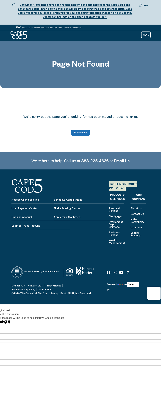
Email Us (122, 161)
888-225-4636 (95, 161)
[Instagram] (115, 273)
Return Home (81, 132)
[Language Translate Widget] (133, 284)
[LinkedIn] (127, 273)
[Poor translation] (7, 322)
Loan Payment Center (24, 208)
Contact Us (137, 214)
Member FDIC (18, 285)
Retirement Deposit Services (116, 225)
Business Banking (114, 234)
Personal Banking (114, 209)
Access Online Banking (25, 199)
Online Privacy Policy (23, 289)
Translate (123, 285)
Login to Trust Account (25, 225)
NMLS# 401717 (36, 285)
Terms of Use (44, 289)
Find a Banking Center (67, 208)
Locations (136, 227)
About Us (136, 208)
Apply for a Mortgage (67, 217)
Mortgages (116, 216)
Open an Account (21, 217)
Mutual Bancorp (135, 234)
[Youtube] (121, 273)
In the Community (137, 220)
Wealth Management (117, 242)
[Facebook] (109, 273)
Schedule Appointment (68, 199)
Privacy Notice (53, 285)
